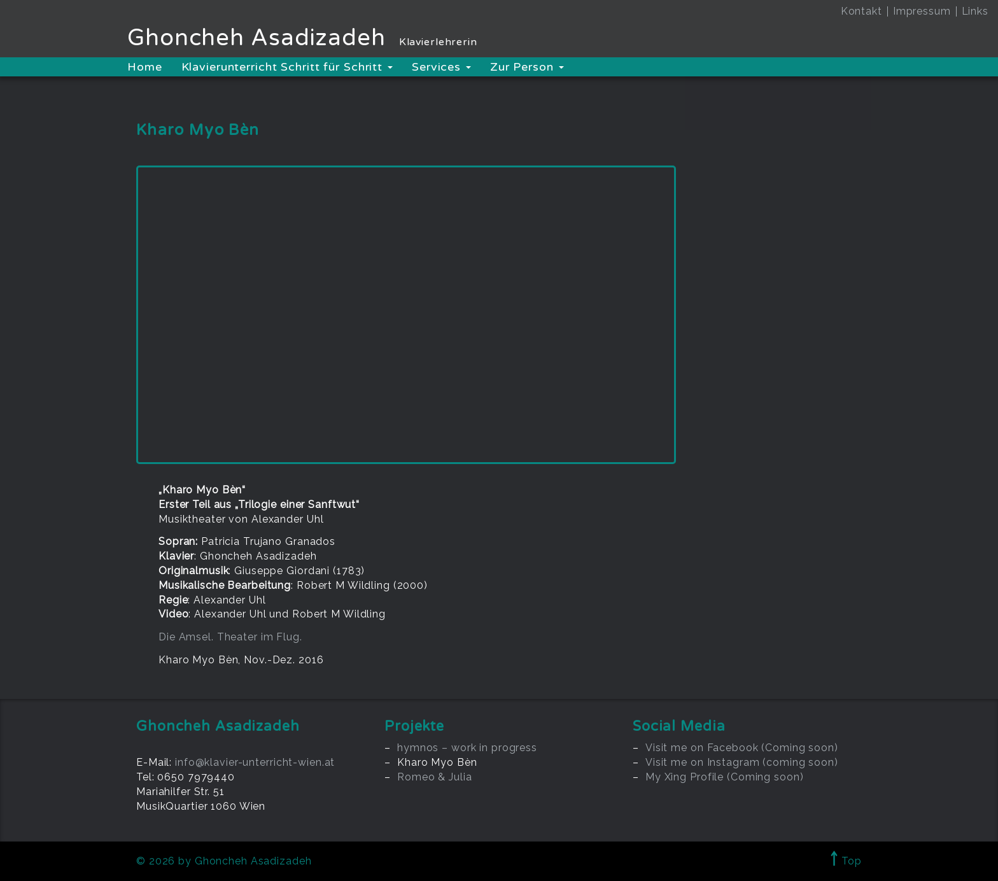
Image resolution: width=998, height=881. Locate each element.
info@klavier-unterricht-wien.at (255, 762)
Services (441, 67)
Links (975, 11)
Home (144, 67)
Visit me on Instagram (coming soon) (741, 762)
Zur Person (527, 67)
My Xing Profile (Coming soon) (724, 777)
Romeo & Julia (434, 777)
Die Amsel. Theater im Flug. (230, 637)
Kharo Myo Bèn (437, 762)
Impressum (922, 11)
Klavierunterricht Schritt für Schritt (287, 67)
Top (846, 861)
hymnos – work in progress (467, 748)
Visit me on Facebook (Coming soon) (741, 748)
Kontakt (861, 11)
